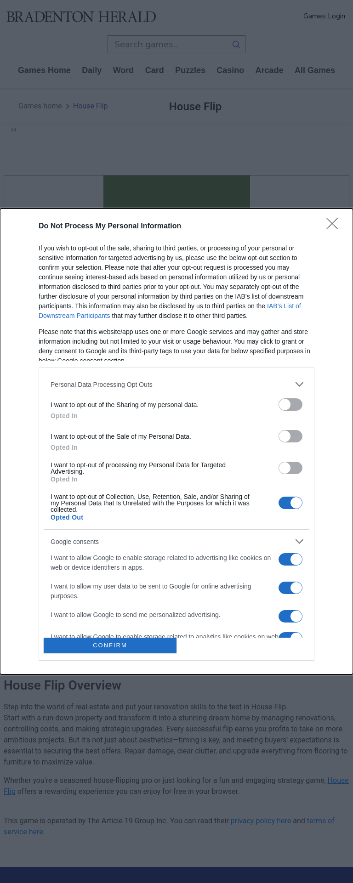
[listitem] (176, 384)
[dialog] (176, 441)
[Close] (335, 226)
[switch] (290, 404)
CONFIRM (110, 645)
